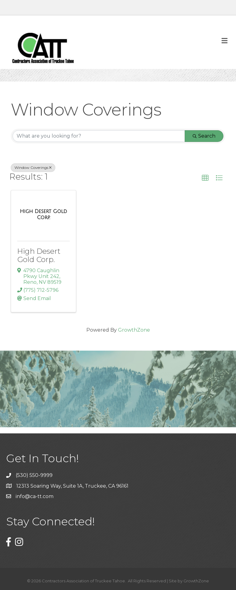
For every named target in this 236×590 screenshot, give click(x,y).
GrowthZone (134, 330)
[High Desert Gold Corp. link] (43, 214)
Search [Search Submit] (204, 136)
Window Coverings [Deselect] (33, 167)
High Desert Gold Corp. (39, 255)
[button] (205, 178)
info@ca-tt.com (34, 496)
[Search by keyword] (99, 136)
